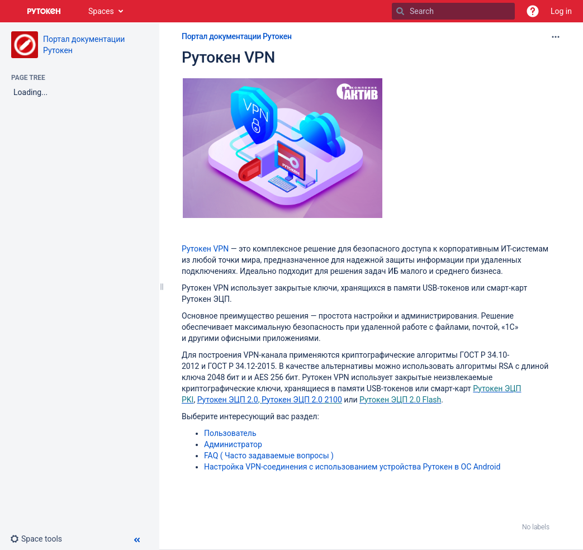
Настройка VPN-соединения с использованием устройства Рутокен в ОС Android (352, 466)
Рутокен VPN (228, 57)
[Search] (400, 11)
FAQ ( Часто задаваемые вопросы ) (269, 455)
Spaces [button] (101, 11)
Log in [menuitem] (561, 11)
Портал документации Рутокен (237, 36)
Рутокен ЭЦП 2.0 (227, 399)
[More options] (555, 37)
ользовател (231, 433)
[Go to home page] (44, 11)
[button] (532, 11)
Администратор (233, 444)
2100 (332, 399)
